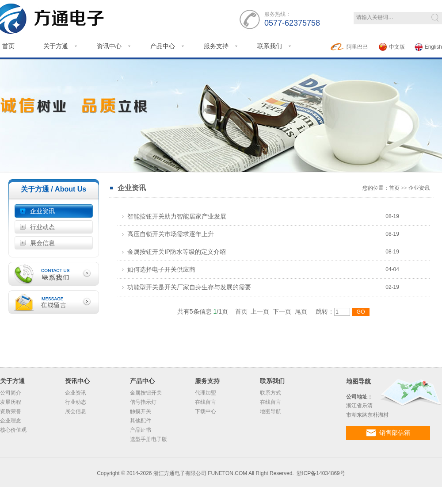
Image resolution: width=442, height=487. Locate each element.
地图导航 (270, 411)
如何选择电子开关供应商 (158, 269)
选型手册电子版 (148, 439)
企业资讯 (42, 211)
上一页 (260, 311)
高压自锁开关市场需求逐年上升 (168, 234)
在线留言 (205, 402)
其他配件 (140, 421)
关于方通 (55, 46)
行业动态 (42, 226)
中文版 (392, 47)
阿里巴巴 (349, 46)
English (428, 47)
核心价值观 (13, 430)
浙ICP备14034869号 (321, 473)
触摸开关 (140, 411)
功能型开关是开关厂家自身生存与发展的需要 (186, 287)
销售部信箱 (388, 432)
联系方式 (270, 393)
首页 (394, 188)
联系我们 (269, 46)
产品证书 (140, 430)
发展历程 (10, 402)
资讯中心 (109, 46)
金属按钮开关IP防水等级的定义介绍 (174, 251)
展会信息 (42, 242)
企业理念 (10, 421)
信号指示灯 (143, 402)
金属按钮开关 (146, 393)
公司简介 (10, 393)
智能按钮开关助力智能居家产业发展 (174, 216)
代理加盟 (205, 393)
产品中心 (162, 46)
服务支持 (216, 46)
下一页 (282, 311)
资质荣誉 (10, 411)
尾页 (301, 311)
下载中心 (205, 411)
